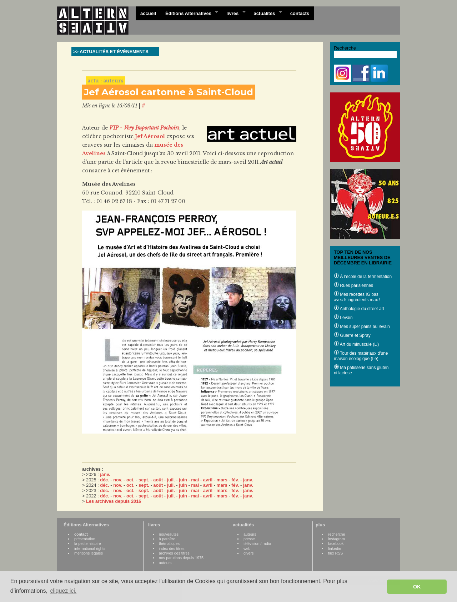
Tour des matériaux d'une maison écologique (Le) (361, 356)
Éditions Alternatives (189, 13)
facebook (335, 543)
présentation (84, 539)
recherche (336, 534)
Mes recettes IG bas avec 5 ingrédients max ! (357, 297)
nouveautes (169, 534)
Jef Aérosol (150, 136)
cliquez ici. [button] (63, 591)
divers (248, 553)
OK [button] (417, 587)
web (247, 548)
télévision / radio (257, 543)
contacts (299, 13)
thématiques (169, 543)
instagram (336, 539)
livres (233, 13)
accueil (148, 13)
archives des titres (174, 553)
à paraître (167, 539)
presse (249, 539)
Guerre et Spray (352, 335)
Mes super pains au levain (362, 326)
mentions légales (88, 553)
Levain (343, 317)
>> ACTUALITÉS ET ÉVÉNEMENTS (111, 51)
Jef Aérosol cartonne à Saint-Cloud (168, 92)
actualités (265, 13)
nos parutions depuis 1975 (181, 558)
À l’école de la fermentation (363, 276)
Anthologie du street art (359, 308)
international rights (89, 548)
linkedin (334, 548)
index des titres (172, 548)
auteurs (165, 563)
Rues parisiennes (353, 285)
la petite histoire (87, 543)
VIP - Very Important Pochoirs (144, 128)
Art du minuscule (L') (356, 344)
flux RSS (335, 553)
